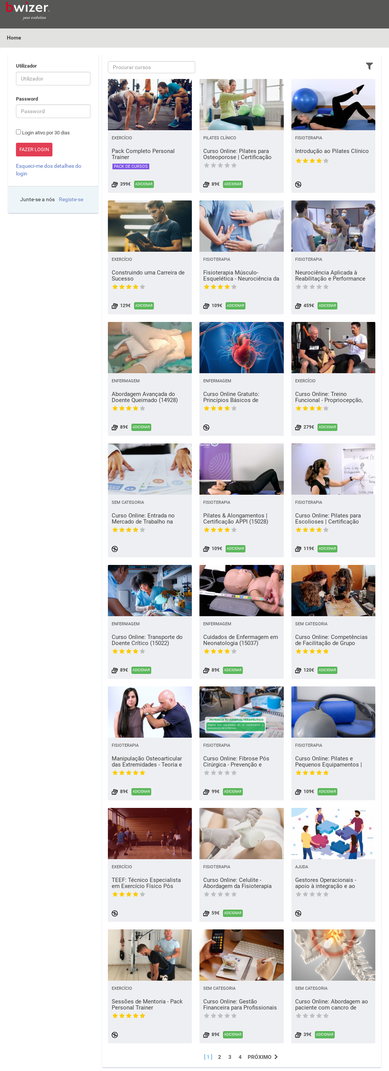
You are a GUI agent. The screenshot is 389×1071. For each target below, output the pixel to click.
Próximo (264, 1057)
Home (14, 38)
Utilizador (26, 66)
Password (27, 99)
